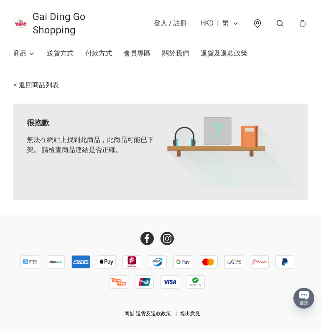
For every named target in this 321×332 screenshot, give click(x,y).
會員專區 (137, 53)
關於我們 (175, 53)
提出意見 (190, 314)
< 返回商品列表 (36, 85)
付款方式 (98, 53)
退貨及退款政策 (224, 53)
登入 (170, 23)
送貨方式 (60, 53)
